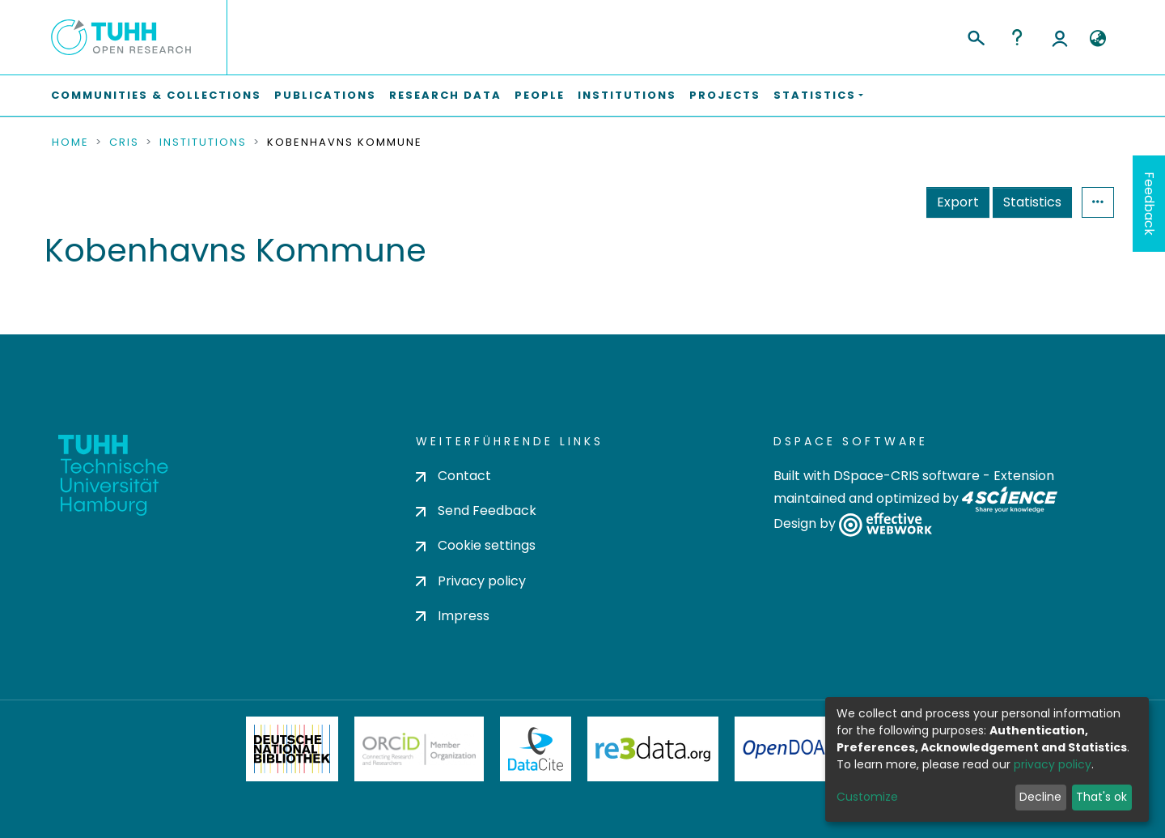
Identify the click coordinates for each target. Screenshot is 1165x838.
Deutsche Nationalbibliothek (292, 749)
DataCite (536, 749)
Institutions (627, 95)
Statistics (1032, 202)
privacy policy (1052, 764)
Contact (453, 475)
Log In (1059, 37)
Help (1017, 37)
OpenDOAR (790, 749)
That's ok (1101, 797)
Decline (1040, 797)
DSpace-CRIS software (906, 475)
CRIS (124, 142)
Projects (724, 95)
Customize (867, 797)
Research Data (445, 95)
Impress (452, 615)
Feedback (1149, 204)
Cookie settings (476, 545)
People (540, 95)
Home (70, 142)
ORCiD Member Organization (419, 749)
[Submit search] (975, 35)
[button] (1097, 39)
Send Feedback (476, 510)
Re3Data (652, 749)
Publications (325, 95)
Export (958, 202)
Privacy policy (471, 581)
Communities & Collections (156, 95)
